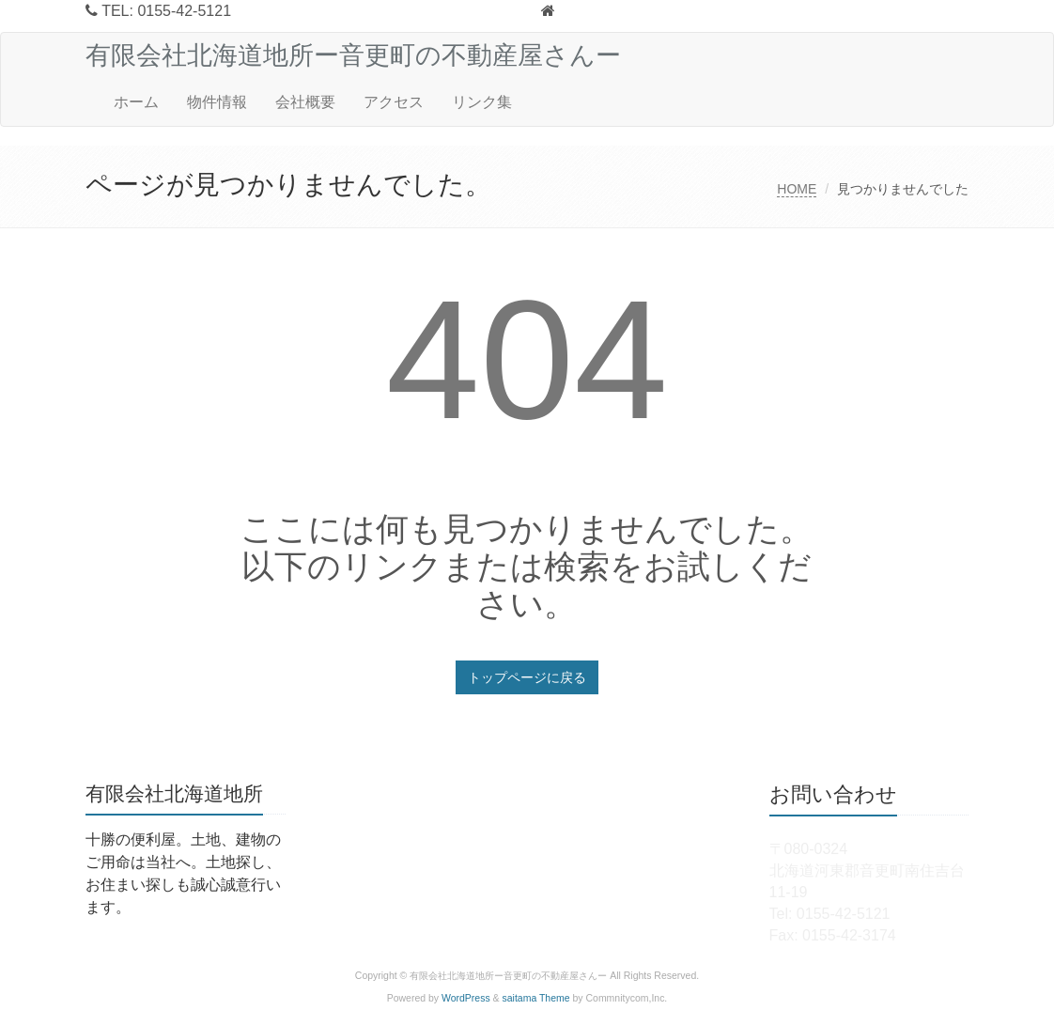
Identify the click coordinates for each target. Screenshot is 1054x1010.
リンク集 (482, 102)
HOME (796, 188)
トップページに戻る (527, 677)
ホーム (136, 102)
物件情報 (217, 102)
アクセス (394, 102)
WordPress (466, 998)
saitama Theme (536, 998)
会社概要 (305, 102)
